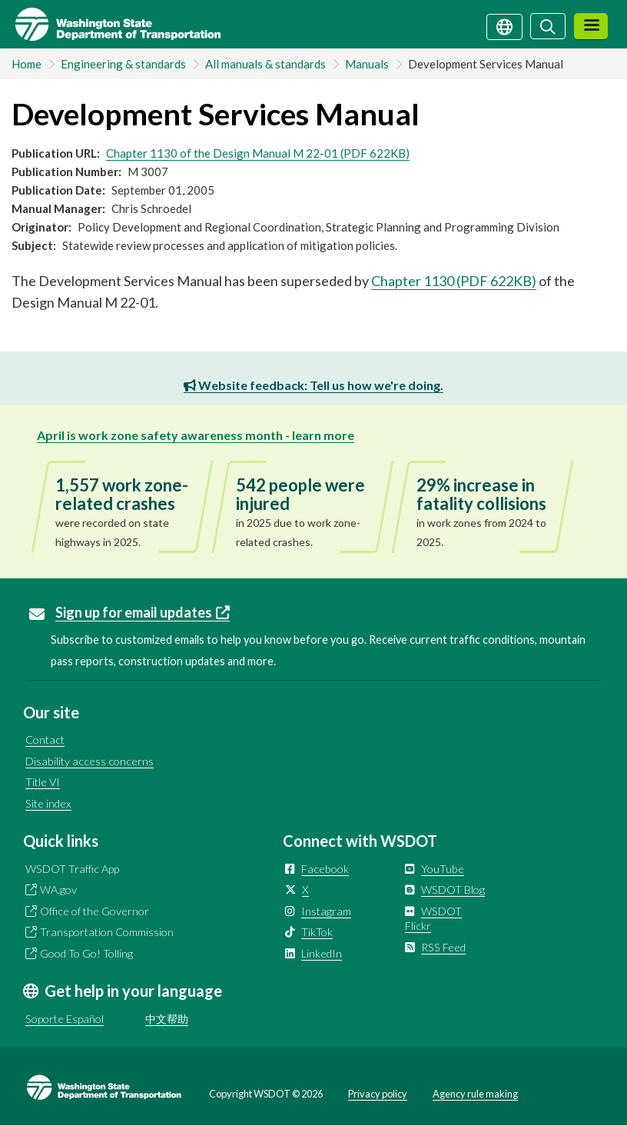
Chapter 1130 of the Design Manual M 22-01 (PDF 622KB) (258, 153)
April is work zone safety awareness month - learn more (195, 435)
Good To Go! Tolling (86, 953)
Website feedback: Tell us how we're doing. (313, 385)
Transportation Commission (107, 931)
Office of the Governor (94, 911)
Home (26, 64)
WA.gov (58, 889)
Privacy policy (377, 1094)
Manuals (367, 64)
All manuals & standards (265, 64)
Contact (45, 739)
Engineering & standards (123, 64)
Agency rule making (475, 1094)
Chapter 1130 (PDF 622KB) (453, 280)
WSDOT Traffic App (72, 868)
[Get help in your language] (504, 25)
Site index (48, 803)
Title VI (42, 781)
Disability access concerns (89, 761)
